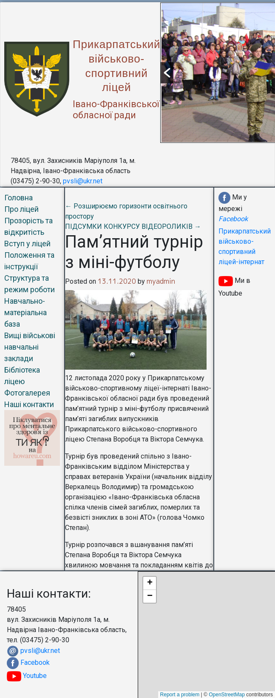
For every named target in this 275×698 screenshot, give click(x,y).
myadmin (161, 281)
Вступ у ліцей (27, 243)
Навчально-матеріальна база (25, 312)
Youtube (27, 676)
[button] (167, 72)
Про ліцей (21, 209)
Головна (18, 197)
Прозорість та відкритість (28, 226)
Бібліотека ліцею (22, 375)
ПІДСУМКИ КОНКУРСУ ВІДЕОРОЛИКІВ (133, 226)
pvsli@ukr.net (82, 181)
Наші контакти (29, 404)
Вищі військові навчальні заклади (29, 347)
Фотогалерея (27, 392)
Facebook (35, 662)
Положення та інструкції (29, 261)
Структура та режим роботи (29, 284)
